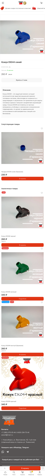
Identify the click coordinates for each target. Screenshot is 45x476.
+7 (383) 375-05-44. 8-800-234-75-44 (15, 432)
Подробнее (22, 299)
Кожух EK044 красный (8, 401)
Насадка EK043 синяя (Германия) (12, 172)
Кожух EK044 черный (8, 236)
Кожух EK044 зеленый (8, 292)
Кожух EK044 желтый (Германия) (12, 345)
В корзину (22, 178)
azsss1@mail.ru (7, 435)
